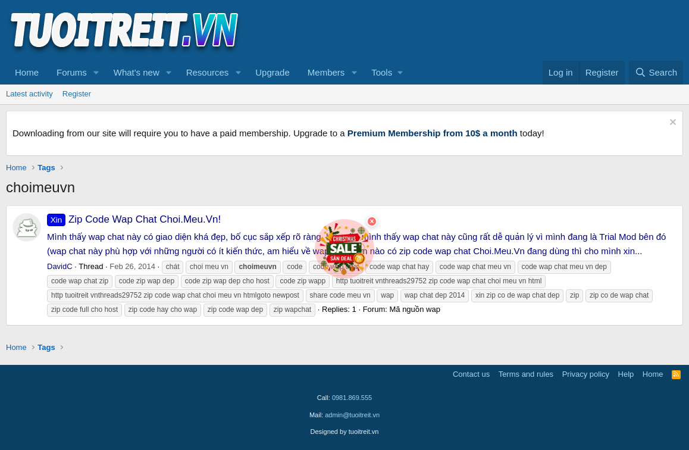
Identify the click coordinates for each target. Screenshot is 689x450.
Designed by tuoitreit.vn (345, 431)
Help (626, 374)
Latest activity (29, 93)
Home (27, 72)
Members (326, 72)
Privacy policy (585, 374)
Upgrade (272, 72)
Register (76, 93)
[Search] (656, 73)
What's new (136, 72)
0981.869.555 (352, 397)
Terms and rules (526, 374)
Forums (72, 72)
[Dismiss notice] (671, 123)
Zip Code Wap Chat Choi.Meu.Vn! (134, 219)
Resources (207, 72)
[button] (96, 73)
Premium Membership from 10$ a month (432, 133)
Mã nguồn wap (414, 309)
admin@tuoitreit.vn (352, 414)
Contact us (471, 374)
